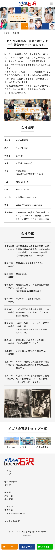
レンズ (7, 474)
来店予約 (8, 510)
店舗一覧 (8, 495)
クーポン (8, 506)
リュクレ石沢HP (12, 520)
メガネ (7, 470)
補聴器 (7, 492)
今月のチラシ (10, 481)
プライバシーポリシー (14, 513)
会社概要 (8, 499)
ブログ (7, 485)
